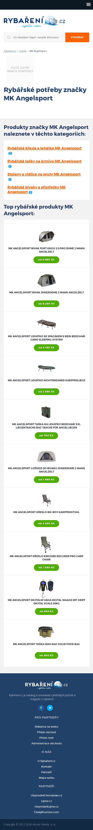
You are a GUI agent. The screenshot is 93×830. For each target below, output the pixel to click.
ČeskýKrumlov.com (46, 812)
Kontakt (46, 766)
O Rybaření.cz (46, 761)
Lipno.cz (46, 801)
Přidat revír (46, 737)
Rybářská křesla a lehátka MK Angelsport (44, 150)
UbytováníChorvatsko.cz (46, 795)
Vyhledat (77, 37)
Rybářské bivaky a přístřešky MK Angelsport (36, 189)
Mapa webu (46, 777)
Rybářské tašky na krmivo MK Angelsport (44, 163)
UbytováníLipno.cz (47, 806)
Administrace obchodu (46, 743)
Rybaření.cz (10, 51)
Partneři (46, 772)
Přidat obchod (46, 732)
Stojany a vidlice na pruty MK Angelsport (44, 176)
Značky (23, 51)
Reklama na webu (46, 726)
